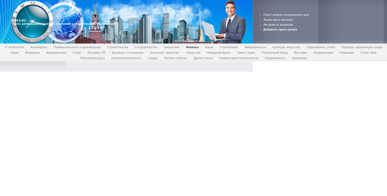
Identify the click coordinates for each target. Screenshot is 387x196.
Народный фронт (219, 52)
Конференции (323, 52)
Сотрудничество (146, 47)
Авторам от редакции (278, 24)
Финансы (192, 47)
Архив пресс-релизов (278, 19)
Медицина (32, 52)
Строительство (117, 47)
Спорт (77, 52)
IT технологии (14, 47)
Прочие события (175, 58)
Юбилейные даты (92, 58)
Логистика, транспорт (164, 52)
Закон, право (246, 52)
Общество (193, 52)
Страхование (229, 47)
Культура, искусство (286, 47)
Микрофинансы (255, 47)
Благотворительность (126, 58)
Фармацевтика (56, 52)
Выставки (300, 52)
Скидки (152, 58)
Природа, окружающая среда (362, 47)
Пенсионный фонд (275, 52)
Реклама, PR (97, 52)
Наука (14, 52)
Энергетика (171, 47)
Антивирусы (38, 47)
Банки (209, 47)
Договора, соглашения (127, 52)
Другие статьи (203, 58)
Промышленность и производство (77, 47)
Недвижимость (275, 58)
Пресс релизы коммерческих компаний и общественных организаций (64, 23)
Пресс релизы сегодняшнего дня (286, 14)
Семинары (346, 52)
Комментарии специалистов (238, 58)
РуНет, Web (369, 52)
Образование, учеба (321, 47)
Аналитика (299, 58)
